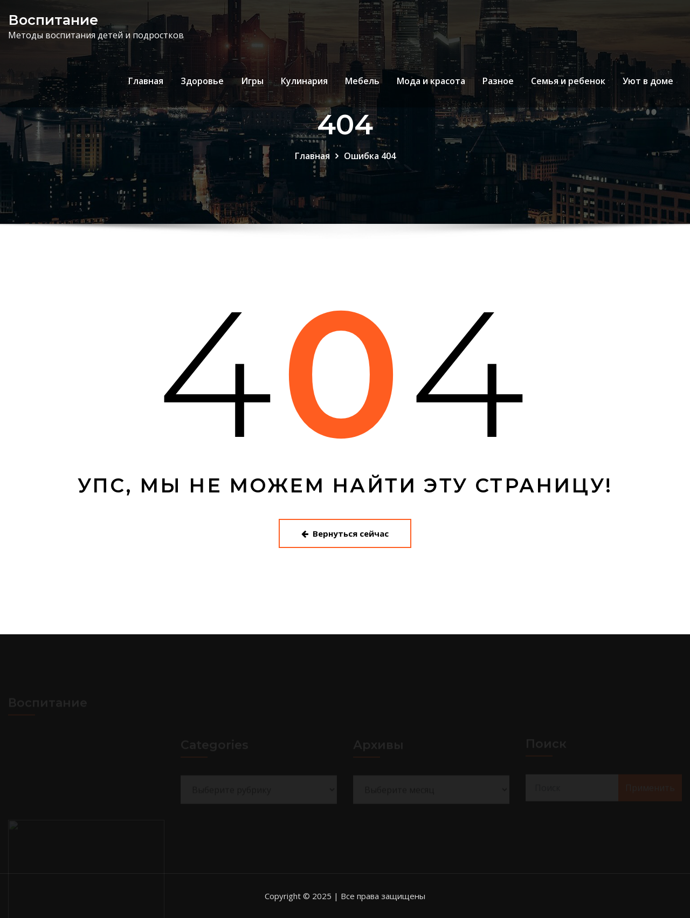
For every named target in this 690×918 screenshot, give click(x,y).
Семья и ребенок (568, 81)
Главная (145, 81)
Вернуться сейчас (345, 533)
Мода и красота (431, 81)
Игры (252, 81)
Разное (498, 81)
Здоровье (202, 81)
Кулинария (304, 81)
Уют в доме (648, 81)
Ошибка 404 (370, 156)
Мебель (362, 81)
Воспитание (53, 19)
